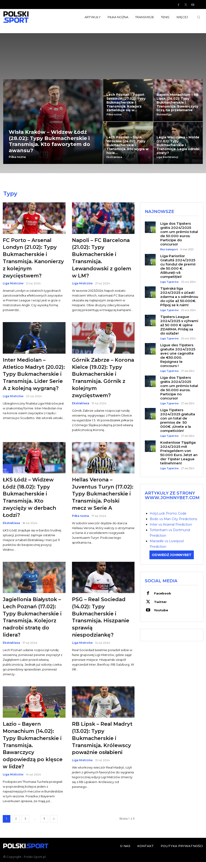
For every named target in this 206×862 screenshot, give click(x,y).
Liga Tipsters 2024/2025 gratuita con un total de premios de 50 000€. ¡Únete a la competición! (177, 420)
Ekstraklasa (114, 157)
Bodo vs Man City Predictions (173, 519)
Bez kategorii (169, 249)
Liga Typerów (169, 281)
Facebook (162, 593)
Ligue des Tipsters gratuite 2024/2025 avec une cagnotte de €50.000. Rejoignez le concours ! (177, 355)
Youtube (161, 610)
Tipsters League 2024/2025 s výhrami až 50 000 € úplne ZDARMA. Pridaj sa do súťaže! (179, 324)
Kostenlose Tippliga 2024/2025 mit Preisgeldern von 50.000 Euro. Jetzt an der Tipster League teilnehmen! (178, 452)
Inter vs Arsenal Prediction (171, 524)
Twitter (160, 601)
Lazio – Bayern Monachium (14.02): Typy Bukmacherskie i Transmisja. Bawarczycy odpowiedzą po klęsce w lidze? (33, 745)
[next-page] (54, 819)
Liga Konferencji (167, 157)
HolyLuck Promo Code (168, 513)
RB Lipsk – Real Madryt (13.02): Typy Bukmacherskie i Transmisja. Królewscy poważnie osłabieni (102, 738)
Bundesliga (164, 114)
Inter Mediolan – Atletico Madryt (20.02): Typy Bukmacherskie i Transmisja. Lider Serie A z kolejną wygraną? (34, 374)
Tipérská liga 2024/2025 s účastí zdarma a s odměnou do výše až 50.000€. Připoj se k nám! (179, 296)
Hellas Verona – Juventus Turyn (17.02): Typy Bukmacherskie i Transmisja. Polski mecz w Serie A (102, 494)
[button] (199, 17)
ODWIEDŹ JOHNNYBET (172, 555)
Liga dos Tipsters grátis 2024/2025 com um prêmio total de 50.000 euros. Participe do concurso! (179, 233)
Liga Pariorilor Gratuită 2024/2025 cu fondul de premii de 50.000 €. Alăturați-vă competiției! (177, 266)
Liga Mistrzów (13, 283)
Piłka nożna (17, 157)
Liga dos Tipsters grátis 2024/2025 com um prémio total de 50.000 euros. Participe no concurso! (179, 387)
